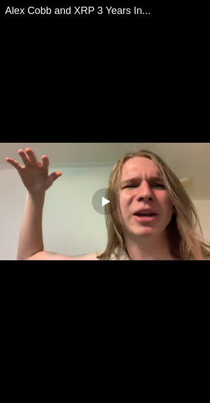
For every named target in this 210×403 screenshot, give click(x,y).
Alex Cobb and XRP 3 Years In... (78, 10)
